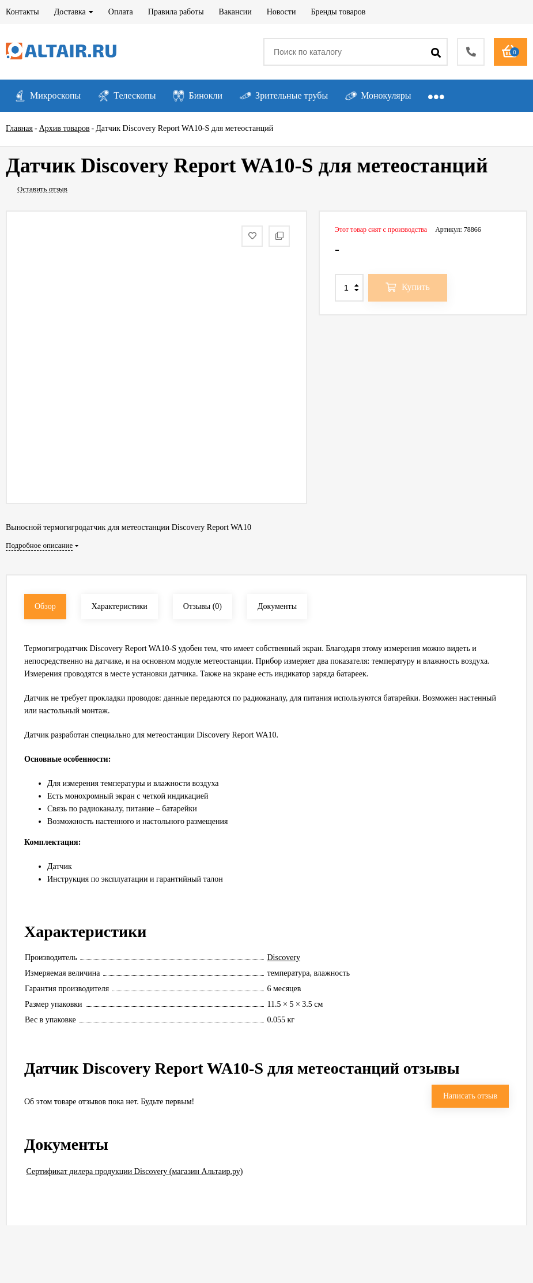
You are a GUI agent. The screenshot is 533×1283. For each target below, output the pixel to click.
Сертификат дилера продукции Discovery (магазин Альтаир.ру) (135, 1171)
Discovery (284, 957)
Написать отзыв (470, 1096)
